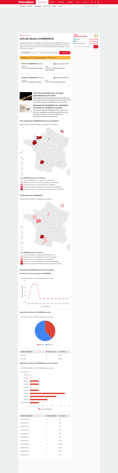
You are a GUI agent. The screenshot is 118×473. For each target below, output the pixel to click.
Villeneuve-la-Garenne (59, 68)
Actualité (77, 39)
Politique (22, 6)
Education (47, 6)
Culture (61, 2)
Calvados (38, 82)
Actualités (42, 2)
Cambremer (32, 82)
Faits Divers (37, 6)
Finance (70, 2)
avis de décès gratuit (39, 57)
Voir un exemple (93, 39)
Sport (52, 2)
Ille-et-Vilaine (38, 68)
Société (29, 6)
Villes (60, 6)
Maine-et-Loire (60, 82)
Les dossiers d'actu (79, 43)
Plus (85, 2)
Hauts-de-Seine (49, 70)
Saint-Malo (31, 68)
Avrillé (54, 82)
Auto (78, 2)
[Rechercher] (91, 6)
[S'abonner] (86, 46)
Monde (54, 6)
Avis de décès (26, 35)
